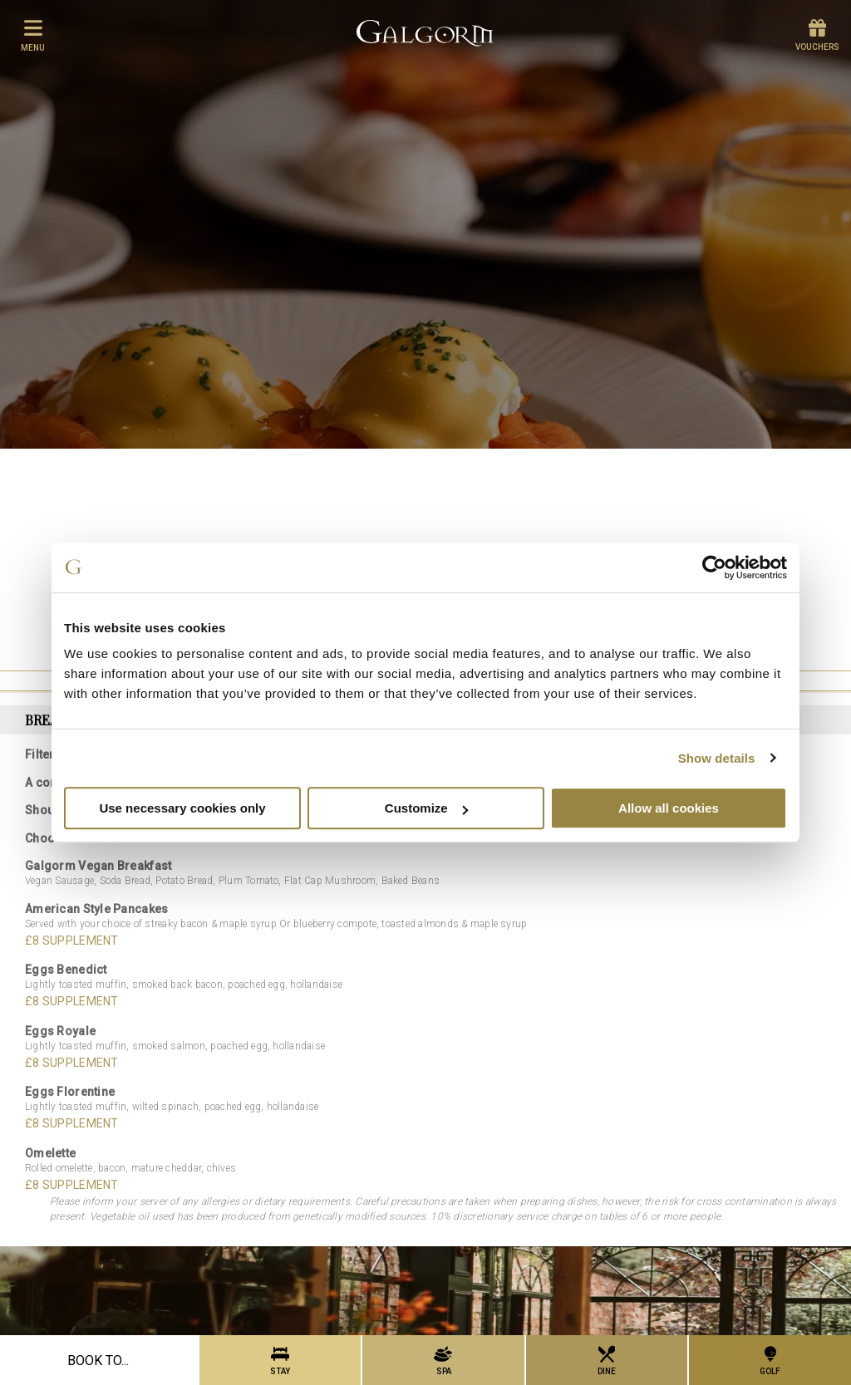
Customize (426, 808)
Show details (716, 758)
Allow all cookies (668, 808)
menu (33, 34)
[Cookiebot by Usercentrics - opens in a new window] (714, 567)
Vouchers (817, 35)
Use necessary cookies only (182, 808)
